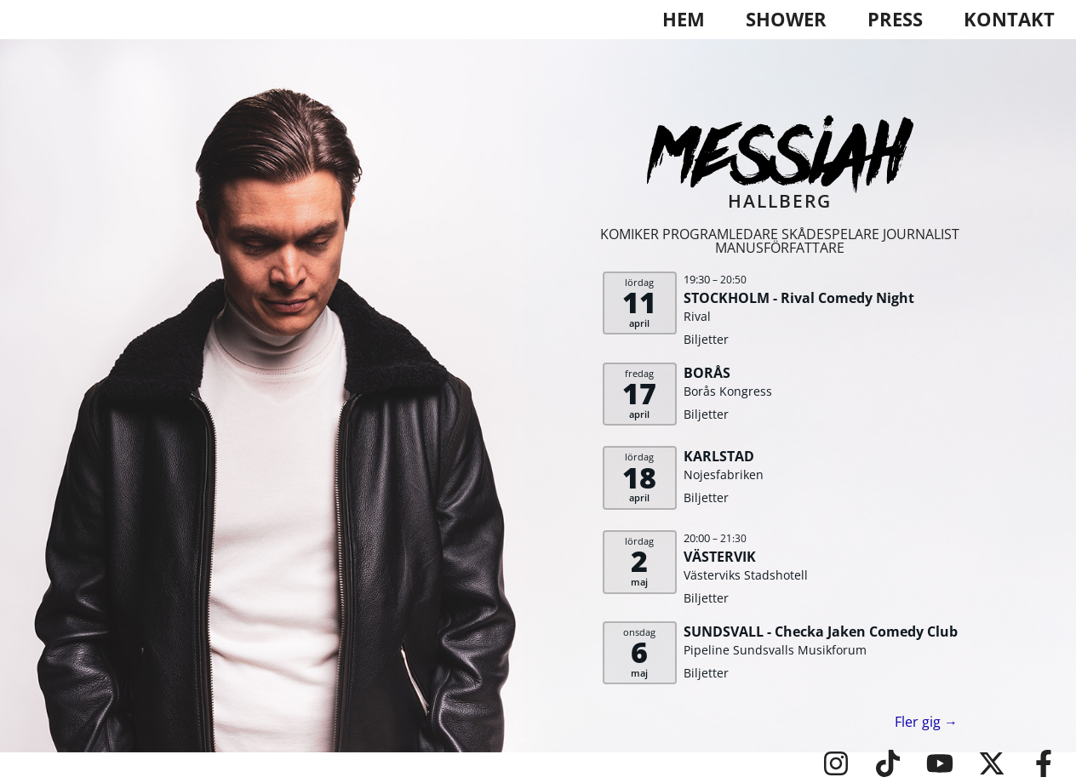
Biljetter (706, 339)
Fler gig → (926, 721)
